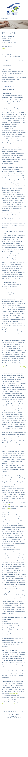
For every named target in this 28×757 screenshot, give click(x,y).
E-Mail (3, 48)
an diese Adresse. (14, 693)
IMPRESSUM (7, 711)
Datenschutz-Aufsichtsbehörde (10, 704)
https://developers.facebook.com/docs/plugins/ (15, 367)
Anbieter (14, 104)
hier (9, 504)
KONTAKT (13, 711)
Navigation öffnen (6, 18)
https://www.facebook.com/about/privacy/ (13, 449)
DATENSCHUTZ (20, 711)
